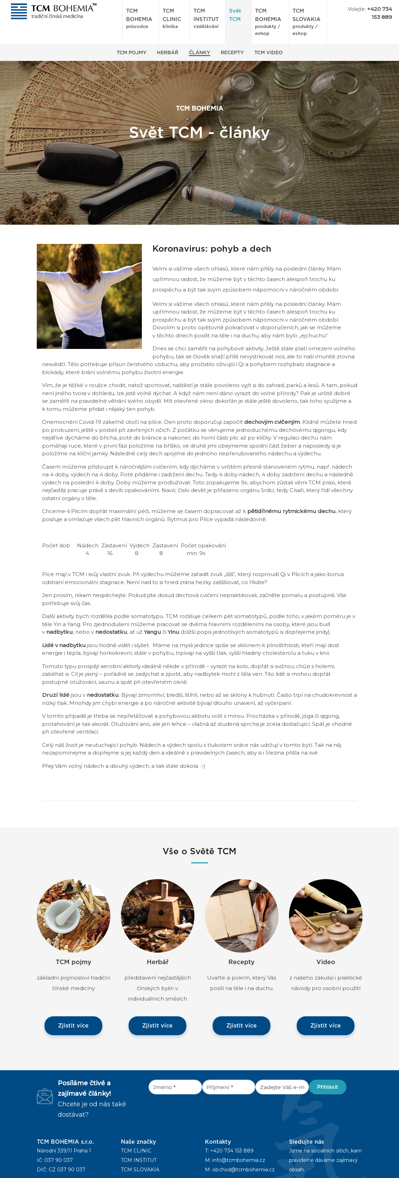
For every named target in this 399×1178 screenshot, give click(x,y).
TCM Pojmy (131, 52)
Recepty (232, 52)
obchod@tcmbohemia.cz (243, 1169)
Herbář (167, 52)
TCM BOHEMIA (140, 19)
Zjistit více (73, 1026)
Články (199, 52)
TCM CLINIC (174, 19)
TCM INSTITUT (207, 19)
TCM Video (268, 52)
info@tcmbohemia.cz (238, 1160)
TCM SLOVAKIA (140, 1169)
